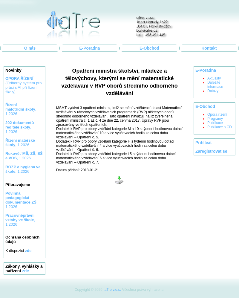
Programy (215, 119)
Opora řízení (217, 114)
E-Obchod (149, 48)
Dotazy (212, 91)
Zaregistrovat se (211, 151)
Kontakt (209, 48)
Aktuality (214, 78)
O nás (30, 48)
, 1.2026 (20, 109)
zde (25, 271)
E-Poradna (89, 48)
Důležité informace (215, 84)
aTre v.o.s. (113, 290)
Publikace (215, 123)
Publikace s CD (219, 127)
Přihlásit (203, 142)
